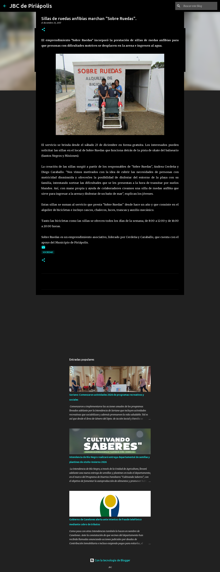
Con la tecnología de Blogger (110, 560)
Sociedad (48, 252)
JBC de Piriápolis (30, 6)
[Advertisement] (110, 324)
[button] (43, 29)
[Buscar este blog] (199, 6)
